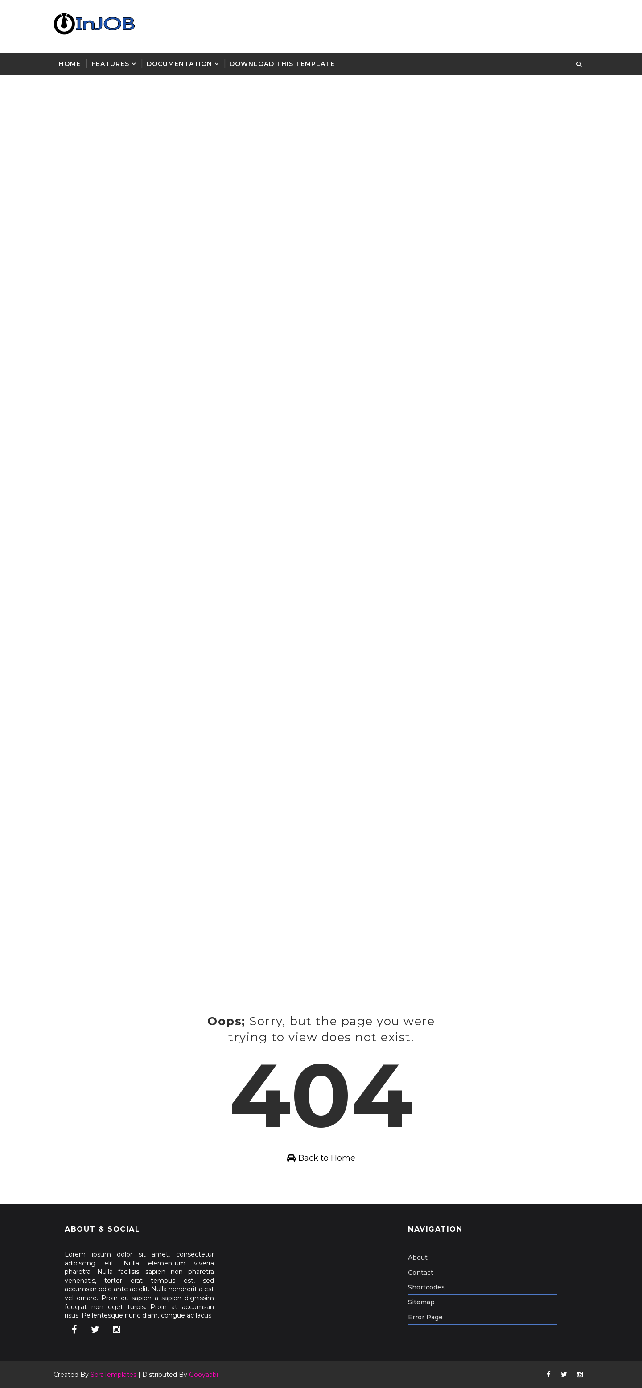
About (418, 1257)
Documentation (179, 64)
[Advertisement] (274, 139)
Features (110, 64)
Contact (420, 1273)
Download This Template (282, 64)
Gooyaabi (203, 1375)
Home (70, 64)
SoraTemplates (113, 1375)
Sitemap (421, 1302)
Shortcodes (426, 1287)
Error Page (425, 1317)
